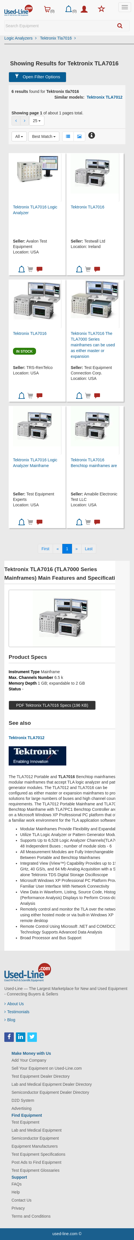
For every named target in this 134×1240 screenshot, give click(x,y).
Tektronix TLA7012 (104, 97)
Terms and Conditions (31, 1216)
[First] (45, 549)
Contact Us (21, 1200)
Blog (9, 1020)
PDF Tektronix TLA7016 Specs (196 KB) (52, 705)
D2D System (23, 1100)
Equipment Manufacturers (35, 1146)
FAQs (17, 1184)
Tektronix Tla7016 (58, 38)
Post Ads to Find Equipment (36, 1162)
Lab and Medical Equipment (37, 1130)
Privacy (18, 1208)
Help (16, 1192)
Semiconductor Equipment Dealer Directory (50, 1092)
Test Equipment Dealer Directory (41, 1076)
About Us (14, 1003)
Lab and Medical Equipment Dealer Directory (52, 1084)
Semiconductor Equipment (35, 1138)
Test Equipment (25, 1122)
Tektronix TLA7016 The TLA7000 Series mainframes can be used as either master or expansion (93, 345)
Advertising (21, 1108)
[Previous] (58, 549)
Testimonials (16, 1011)
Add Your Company (29, 1060)
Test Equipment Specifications (38, 1154)
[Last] (88, 549)
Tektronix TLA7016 (87, 207)
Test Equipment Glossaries (36, 1170)
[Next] (77, 549)
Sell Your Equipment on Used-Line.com (47, 1068)
